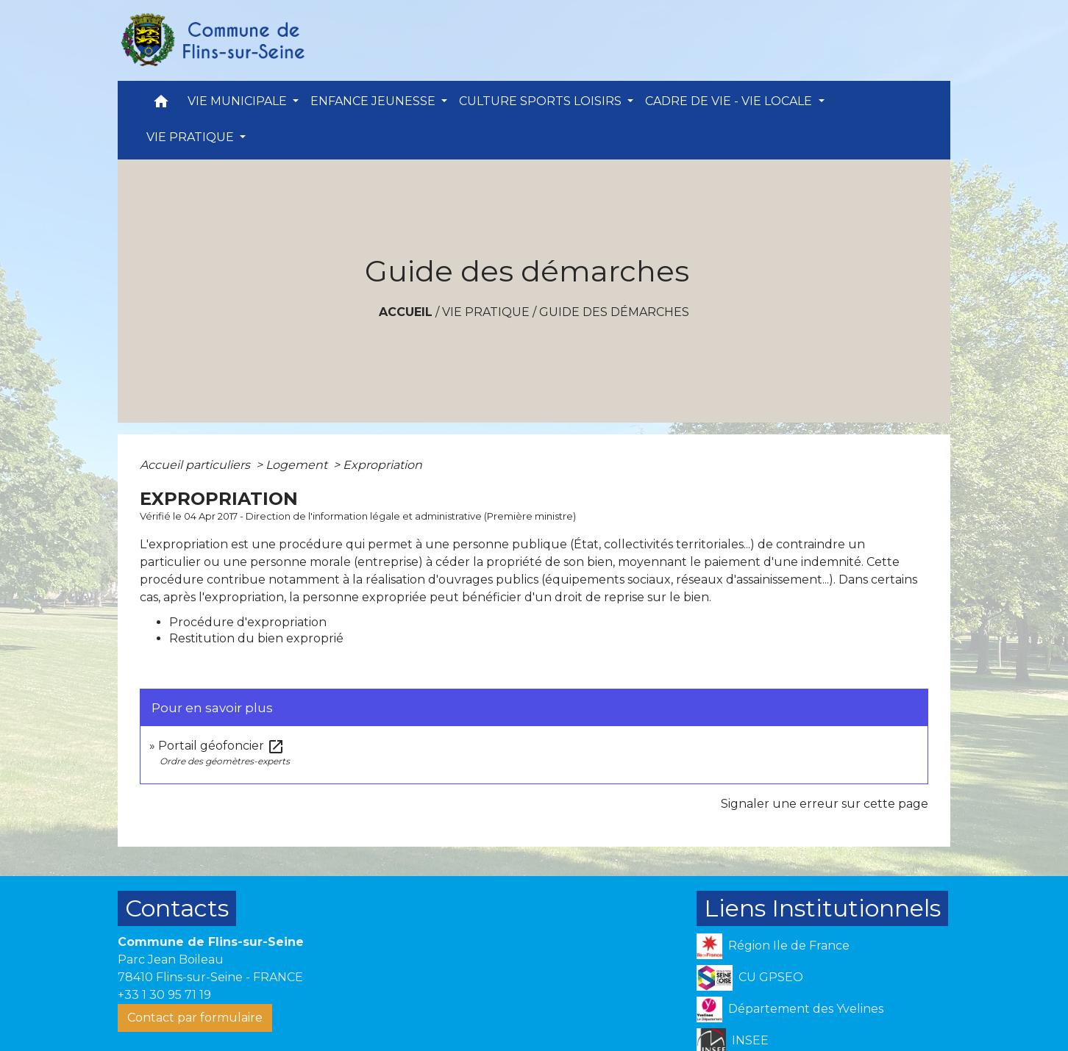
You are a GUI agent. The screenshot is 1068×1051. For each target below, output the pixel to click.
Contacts (177, 908)
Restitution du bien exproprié (256, 638)
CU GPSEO (750, 978)
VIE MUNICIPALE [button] (239, 101)
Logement (298, 465)
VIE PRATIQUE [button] (191, 137)
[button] (161, 105)
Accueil (405, 312)
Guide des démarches (614, 312)
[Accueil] (212, 40)
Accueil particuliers (196, 465)
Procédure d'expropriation (248, 622)
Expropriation (382, 465)
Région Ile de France (773, 946)
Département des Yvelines (790, 1009)
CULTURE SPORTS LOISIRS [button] (541, 101)
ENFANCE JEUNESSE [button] (374, 101)
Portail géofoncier (221, 746)
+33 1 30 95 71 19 (164, 995)
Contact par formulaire (195, 1018)
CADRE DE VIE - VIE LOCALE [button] (730, 101)
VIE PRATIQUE (486, 312)
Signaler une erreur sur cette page (824, 804)
